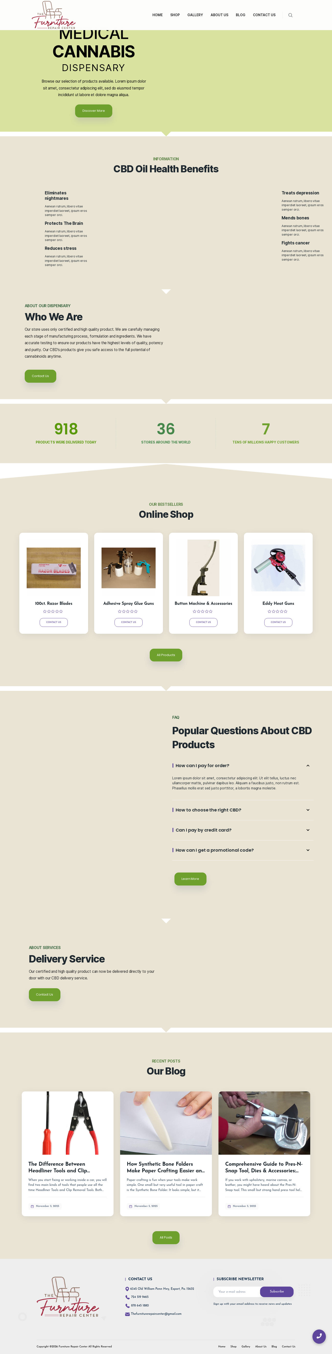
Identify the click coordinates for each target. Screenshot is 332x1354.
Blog (274, 1346)
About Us (260, 1346)
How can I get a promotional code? (215, 850)
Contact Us (53, 622)
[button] (243, 766)
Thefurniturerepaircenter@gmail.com (153, 1314)
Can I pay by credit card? (203, 830)
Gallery (245, 1346)
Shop (233, 1346)
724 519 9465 (140, 1297)
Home (221, 1346)
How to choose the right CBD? (208, 810)
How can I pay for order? (202, 765)
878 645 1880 (140, 1305)
